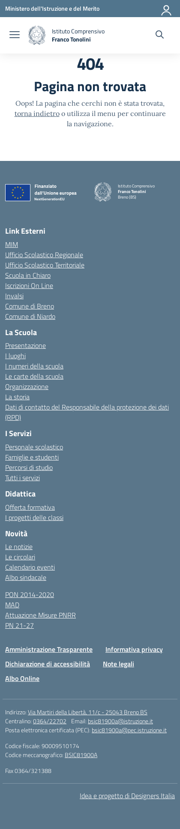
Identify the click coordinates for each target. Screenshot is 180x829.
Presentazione (25, 345)
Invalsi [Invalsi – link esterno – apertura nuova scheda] (14, 296)
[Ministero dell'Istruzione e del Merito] (52, 8)
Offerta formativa (30, 507)
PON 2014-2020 (29, 594)
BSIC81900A (81, 754)
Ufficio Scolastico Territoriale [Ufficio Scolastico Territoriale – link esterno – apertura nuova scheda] (44, 265)
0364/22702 (49, 720)
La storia (17, 397)
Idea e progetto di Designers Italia (127, 795)
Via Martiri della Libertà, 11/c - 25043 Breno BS (87, 711)
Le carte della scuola (34, 376)
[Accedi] (167, 8)
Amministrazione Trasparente (49, 649)
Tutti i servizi (22, 477)
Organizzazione (26, 386)
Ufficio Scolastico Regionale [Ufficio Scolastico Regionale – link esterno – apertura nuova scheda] (44, 255)
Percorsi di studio (29, 467)
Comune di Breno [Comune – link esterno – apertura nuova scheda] (29, 306)
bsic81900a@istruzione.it (120, 720)
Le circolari (20, 557)
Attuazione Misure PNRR (40, 615)
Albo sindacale (25, 577)
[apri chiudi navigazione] (14, 35)
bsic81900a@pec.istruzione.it (129, 729)
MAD (12, 605)
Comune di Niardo (30, 316)
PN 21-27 (19, 625)
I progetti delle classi (34, 517)
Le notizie (19, 546)
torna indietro (37, 113)
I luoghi (15, 356)
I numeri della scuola (34, 366)
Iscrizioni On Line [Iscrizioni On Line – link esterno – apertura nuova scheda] (29, 285)
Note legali (118, 664)
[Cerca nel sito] (159, 35)
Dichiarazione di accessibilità (47, 664)
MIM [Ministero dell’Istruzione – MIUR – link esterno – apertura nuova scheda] (11, 244)
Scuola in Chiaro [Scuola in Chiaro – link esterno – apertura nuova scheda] (28, 275)
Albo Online (22, 678)
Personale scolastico (34, 447)
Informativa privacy (134, 649)
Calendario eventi (30, 567)
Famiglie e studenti (32, 457)
